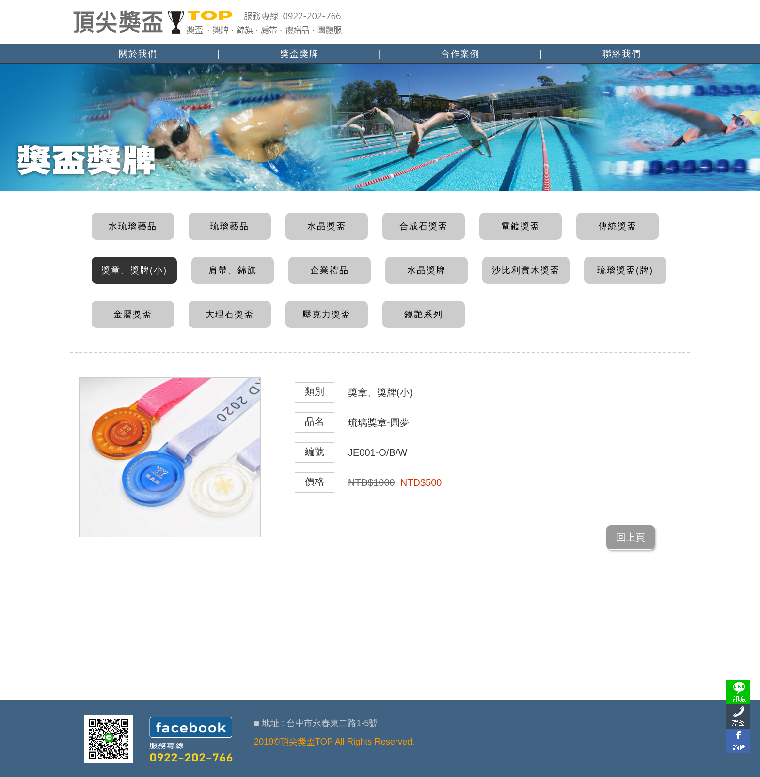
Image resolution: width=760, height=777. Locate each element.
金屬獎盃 (132, 314)
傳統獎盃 (617, 226)
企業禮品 (329, 270)
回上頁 (630, 537)
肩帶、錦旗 (232, 270)
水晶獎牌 (426, 270)
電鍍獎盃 (520, 226)
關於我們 (138, 54)
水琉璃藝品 (133, 226)
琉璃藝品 (229, 226)
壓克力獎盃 (326, 314)
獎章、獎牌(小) (134, 270)
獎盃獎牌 (299, 54)
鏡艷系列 (423, 314)
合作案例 (460, 54)
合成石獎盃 (423, 226)
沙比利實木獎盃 (526, 270)
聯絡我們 (621, 54)
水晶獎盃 (326, 226)
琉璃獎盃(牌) (625, 270)
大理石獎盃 (230, 314)
